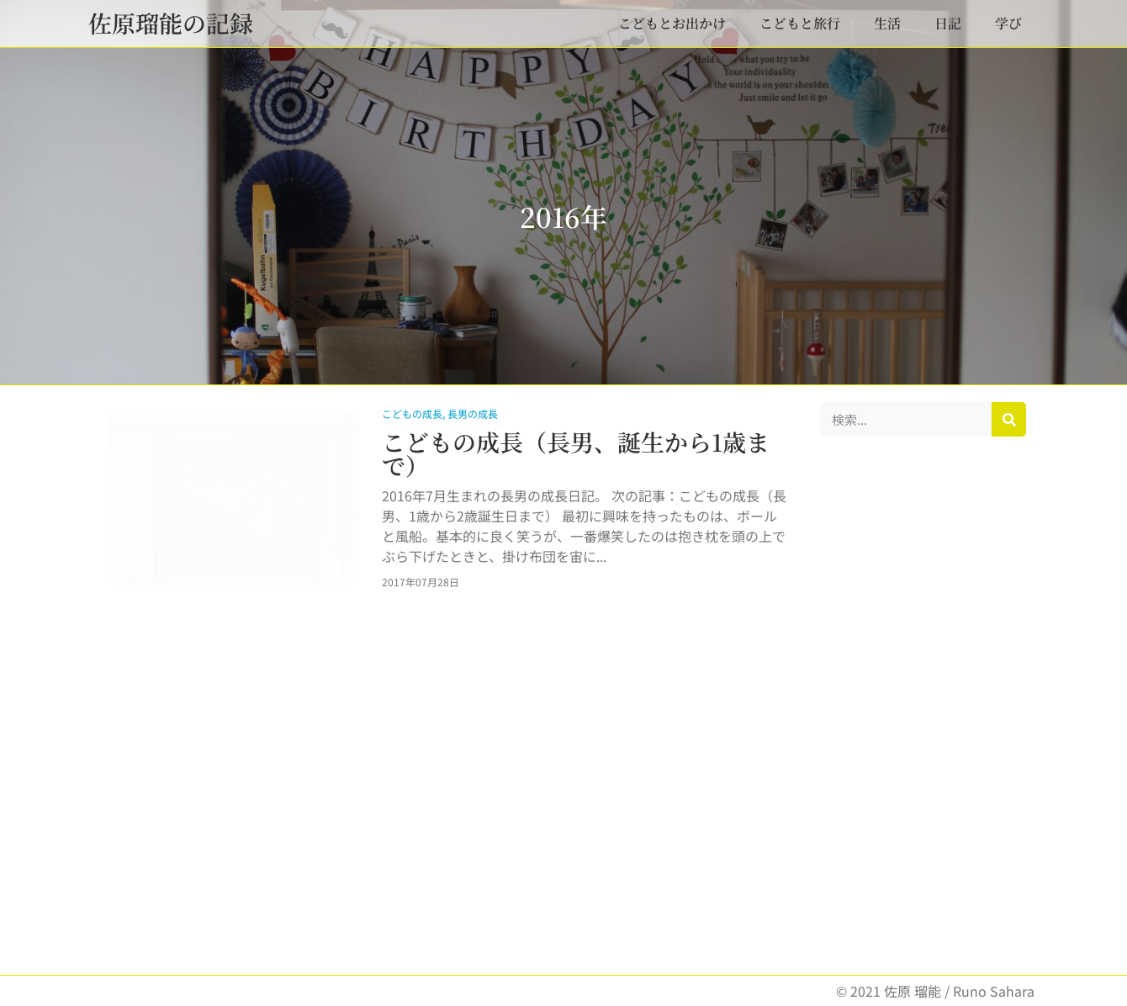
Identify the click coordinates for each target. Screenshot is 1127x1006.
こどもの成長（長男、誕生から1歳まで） (576, 453)
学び (1008, 23)
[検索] (1009, 419)
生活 (887, 23)
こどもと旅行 (799, 23)
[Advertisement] (923, 705)
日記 (947, 23)
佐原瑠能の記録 (170, 23)
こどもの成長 (412, 413)
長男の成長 (472, 413)
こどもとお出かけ (672, 23)
